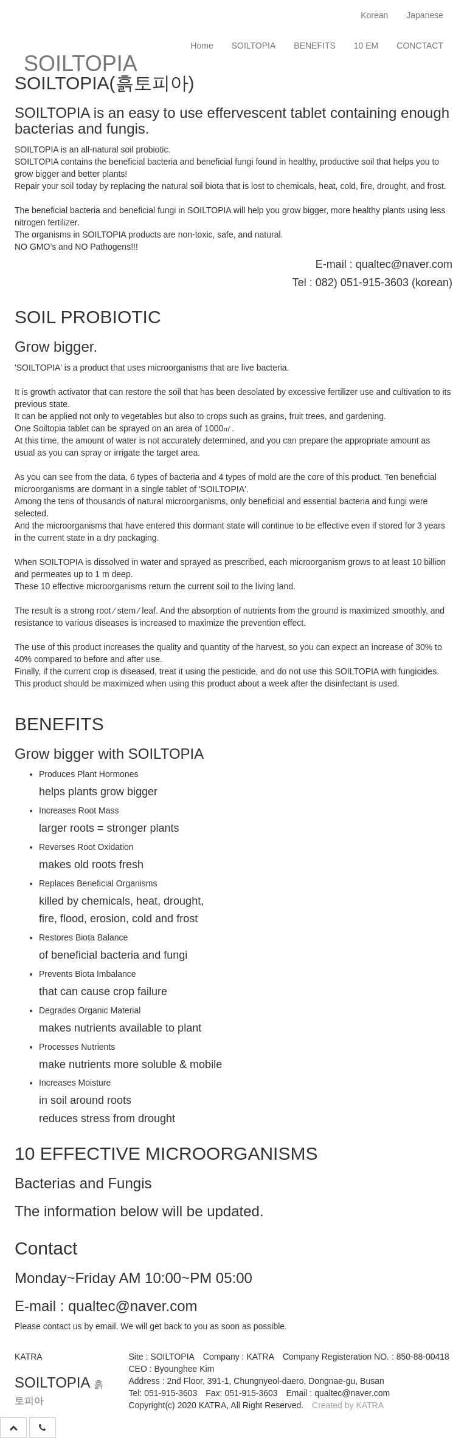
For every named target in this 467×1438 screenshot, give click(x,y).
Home (201, 45)
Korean (374, 15)
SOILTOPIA (254, 45)
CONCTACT (419, 45)
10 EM (366, 45)
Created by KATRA (348, 1405)
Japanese (424, 15)
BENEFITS (314, 45)
